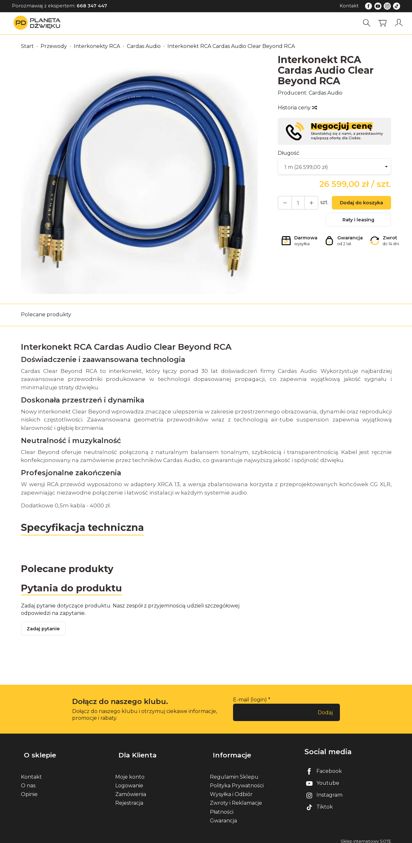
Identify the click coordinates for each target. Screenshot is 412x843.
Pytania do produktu (73, 588)
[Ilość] (294, 203)
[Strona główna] (38, 23)
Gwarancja (223, 816)
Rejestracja (129, 798)
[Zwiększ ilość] (283, 203)
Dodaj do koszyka (358, 204)
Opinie (29, 789)
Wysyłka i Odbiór (231, 789)
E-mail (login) (250, 702)
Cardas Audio (325, 93)
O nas (28, 781)
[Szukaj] (368, 23)
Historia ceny (297, 108)
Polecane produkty (46, 314)
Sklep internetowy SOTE (366, 836)
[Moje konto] (400, 23)
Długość (288, 153)
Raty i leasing (358, 222)
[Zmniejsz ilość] (306, 203)
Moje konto (130, 772)
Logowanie (129, 781)
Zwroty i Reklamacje (236, 798)
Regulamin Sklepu (234, 772)
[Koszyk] (384, 23)
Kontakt (349, 6)
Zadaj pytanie (45, 631)
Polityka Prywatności (237, 781)
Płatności (221, 807)
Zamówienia (130, 789)
